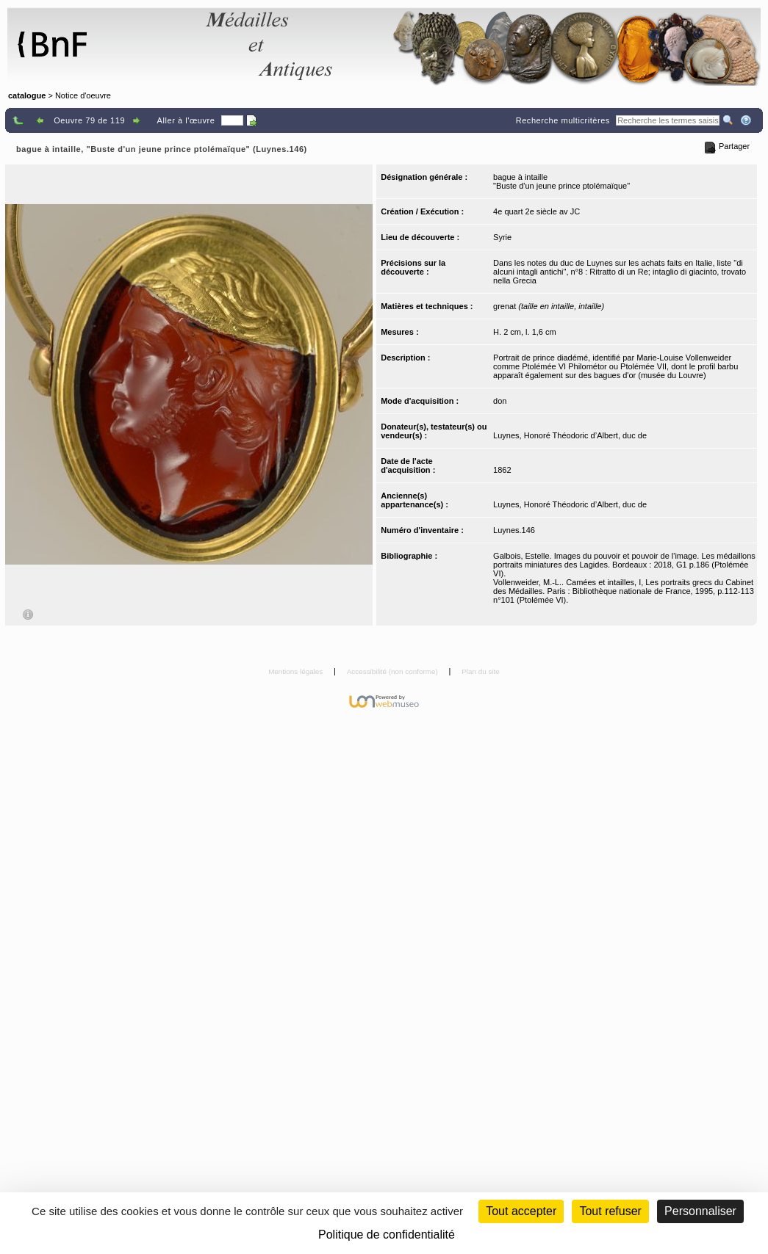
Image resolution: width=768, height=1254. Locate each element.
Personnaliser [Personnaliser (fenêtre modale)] (700, 1211)
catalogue (27, 95)
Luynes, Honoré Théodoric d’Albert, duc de (570, 435)
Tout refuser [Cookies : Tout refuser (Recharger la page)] (610, 1211)
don (499, 400)
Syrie (502, 237)
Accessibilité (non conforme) (393, 671)
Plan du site (481, 671)
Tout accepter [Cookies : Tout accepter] (521, 1211)
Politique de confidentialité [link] (386, 1234)
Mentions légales (296, 671)
